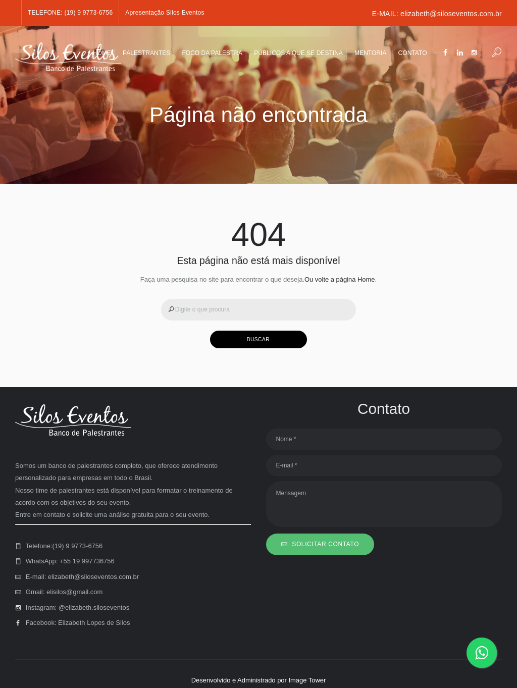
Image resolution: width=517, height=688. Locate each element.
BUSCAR (258, 339)
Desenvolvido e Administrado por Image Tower (258, 680)
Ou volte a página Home (339, 279)
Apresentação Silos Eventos (164, 12)
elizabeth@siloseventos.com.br (451, 14)
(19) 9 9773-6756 (88, 12)
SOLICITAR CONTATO (325, 544)
